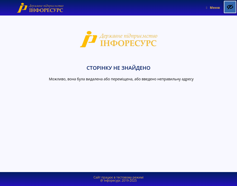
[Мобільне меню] (213, 7)
